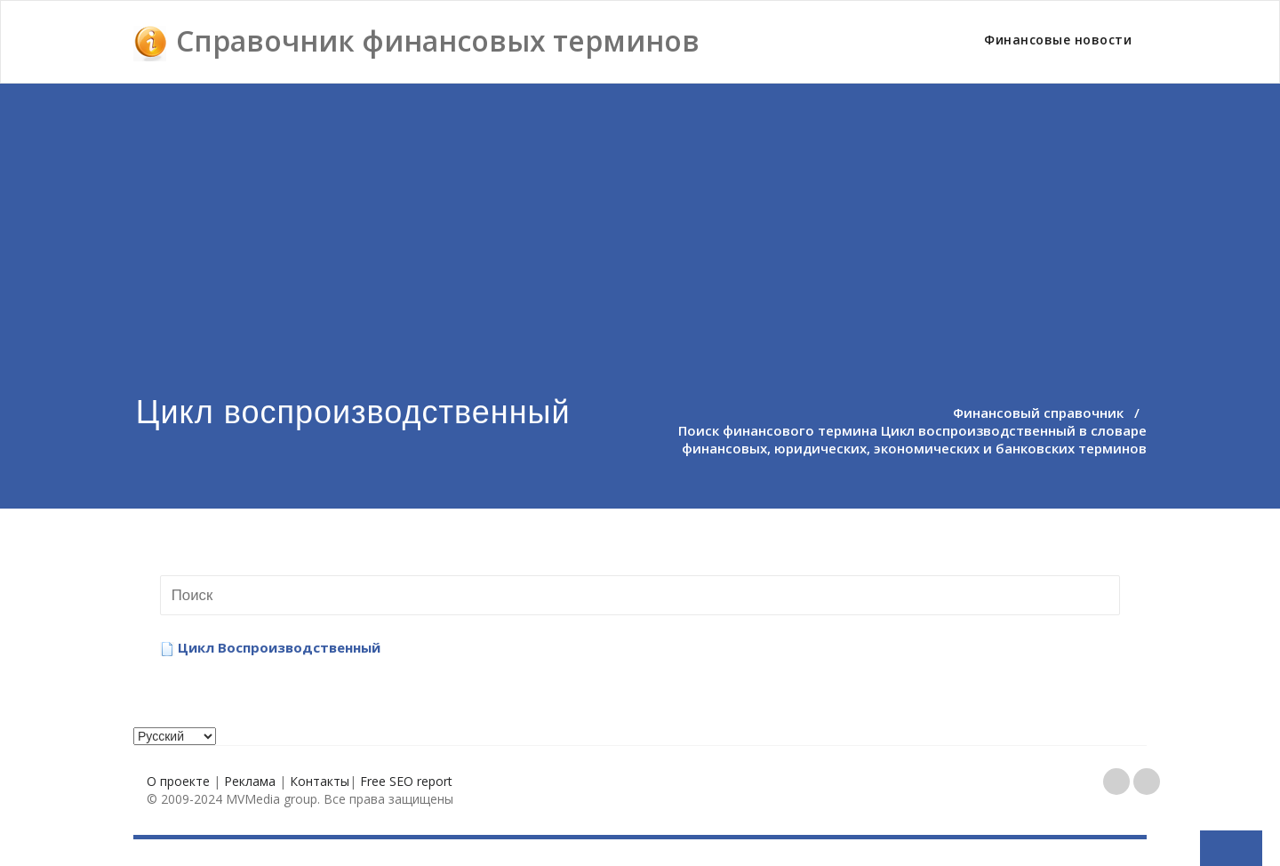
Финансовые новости (1058, 39)
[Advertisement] (640, 216)
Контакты (319, 781)
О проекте (178, 781)
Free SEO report (406, 781)
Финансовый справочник (1038, 412)
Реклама (250, 781)
